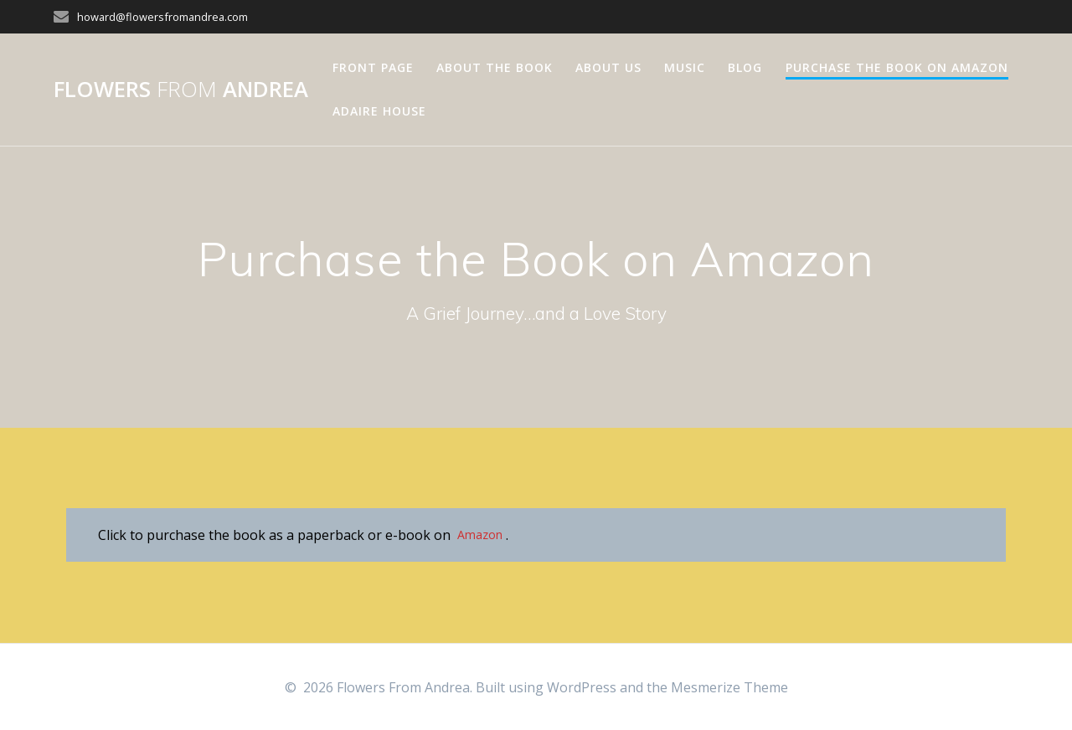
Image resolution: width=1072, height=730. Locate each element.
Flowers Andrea (181, 89)
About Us (608, 67)
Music (684, 67)
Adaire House (379, 111)
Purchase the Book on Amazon (897, 67)
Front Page (373, 67)
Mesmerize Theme (729, 687)
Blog (745, 67)
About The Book (494, 67)
